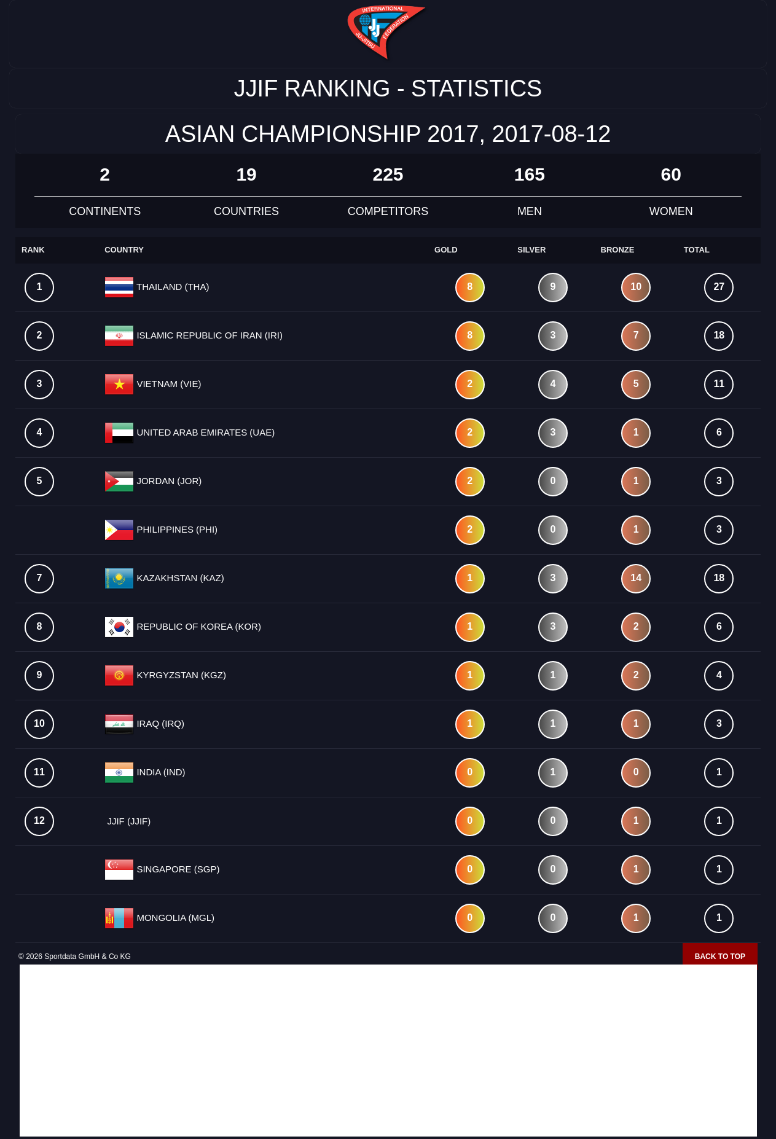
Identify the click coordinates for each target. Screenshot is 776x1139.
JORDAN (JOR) (168, 481)
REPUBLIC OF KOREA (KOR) (197, 626)
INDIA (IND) (159, 772)
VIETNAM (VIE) (167, 383)
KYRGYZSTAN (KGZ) (180, 675)
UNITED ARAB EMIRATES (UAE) (204, 432)
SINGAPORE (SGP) (176, 869)
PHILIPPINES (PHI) (176, 529)
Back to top (720, 956)
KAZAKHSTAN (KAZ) (179, 578)
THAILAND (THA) (171, 286)
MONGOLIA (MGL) (174, 917)
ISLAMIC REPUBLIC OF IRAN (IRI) (208, 335)
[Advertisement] (388, 1051)
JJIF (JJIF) (127, 821)
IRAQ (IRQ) (159, 723)
